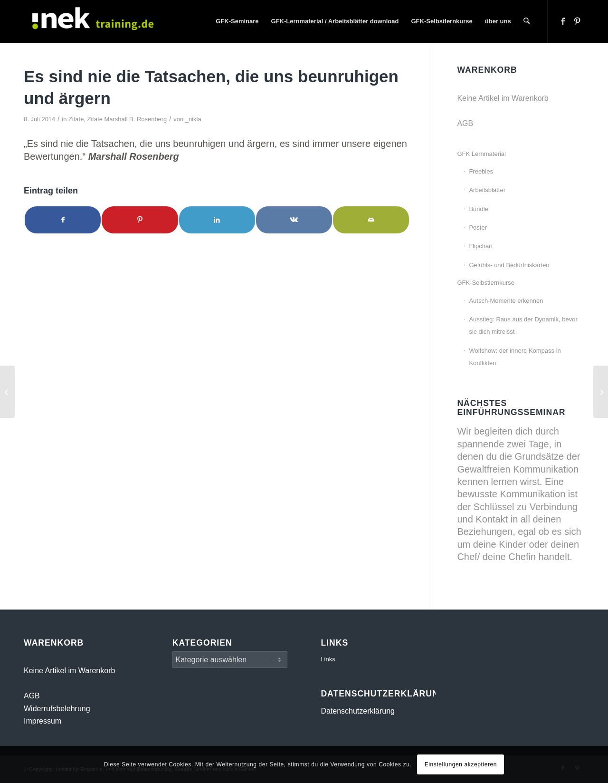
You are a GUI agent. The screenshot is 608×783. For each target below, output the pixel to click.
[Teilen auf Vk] (294, 219)
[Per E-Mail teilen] (371, 219)
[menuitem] (237, 21)
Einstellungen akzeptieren (461, 764)
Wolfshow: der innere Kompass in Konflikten (514, 357)
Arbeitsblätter (487, 189)
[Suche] (526, 21)
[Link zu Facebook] (563, 21)
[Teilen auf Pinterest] (140, 219)
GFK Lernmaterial (481, 153)
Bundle (478, 209)
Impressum (42, 721)
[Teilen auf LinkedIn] (217, 219)
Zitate (76, 119)
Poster (478, 227)
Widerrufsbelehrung (57, 709)
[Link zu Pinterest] (577, 21)
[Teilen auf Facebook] (63, 219)
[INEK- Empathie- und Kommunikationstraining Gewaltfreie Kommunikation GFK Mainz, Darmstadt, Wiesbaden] (95, 21)
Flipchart (481, 246)
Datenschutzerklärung (358, 711)
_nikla (193, 119)
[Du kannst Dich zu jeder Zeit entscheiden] (7, 392)
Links (328, 659)
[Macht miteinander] (600, 392)
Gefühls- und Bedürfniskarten (509, 265)
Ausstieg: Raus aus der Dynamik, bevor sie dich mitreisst (523, 325)
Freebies (481, 171)
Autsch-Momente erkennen (506, 300)
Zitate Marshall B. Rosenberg (127, 119)
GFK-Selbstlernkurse (485, 282)
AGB (465, 123)
